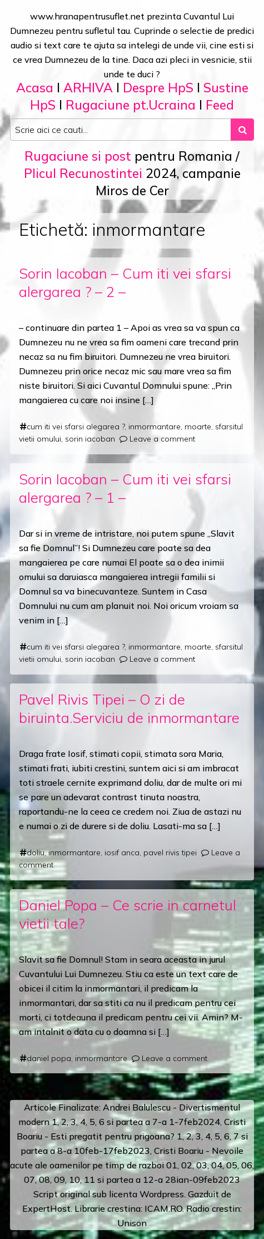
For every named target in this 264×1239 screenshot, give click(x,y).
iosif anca (122, 853)
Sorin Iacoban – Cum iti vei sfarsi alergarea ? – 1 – (125, 488)
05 (231, 1165)
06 (246, 1165)
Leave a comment (162, 439)
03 (201, 1165)
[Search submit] (242, 129)
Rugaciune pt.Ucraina (131, 105)
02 (186, 1165)
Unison (132, 1222)
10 (74, 1179)
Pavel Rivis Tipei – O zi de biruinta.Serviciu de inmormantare (129, 708)
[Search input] (120, 129)
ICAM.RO (163, 1208)
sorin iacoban (90, 439)
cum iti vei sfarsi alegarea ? (75, 427)
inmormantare (154, 427)
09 (59, 1179)
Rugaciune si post (77, 156)
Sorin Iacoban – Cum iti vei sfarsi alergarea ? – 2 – (125, 282)
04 (216, 1165)
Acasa (34, 88)
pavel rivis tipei (170, 853)
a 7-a (156, 1121)
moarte (198, 427)
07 (29, 1179)
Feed (220, 105)
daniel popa (49, 1058)
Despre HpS (158, 88)
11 (89, 1179)
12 (148, 1179)
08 (44, 1179)
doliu (35, 853)
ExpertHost (46, 1208)
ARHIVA (88, 88)
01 (171, 1165)
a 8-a (61, 1150)
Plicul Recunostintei (83, 173)
